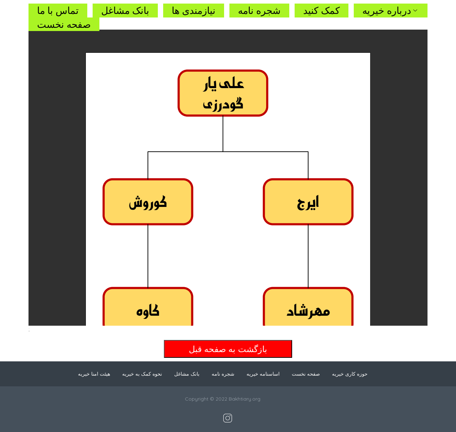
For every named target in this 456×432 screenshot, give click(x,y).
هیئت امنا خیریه (94, 374)
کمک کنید (321, 10)
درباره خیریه (390, 10)
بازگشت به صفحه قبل (228, 349)
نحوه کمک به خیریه (142, 374)
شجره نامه (259, 10)
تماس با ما (58, 10)
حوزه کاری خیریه (350, 374)
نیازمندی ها (194, 10)
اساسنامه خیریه (263, 374)
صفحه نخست (64, 24)
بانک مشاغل (125, 10)
